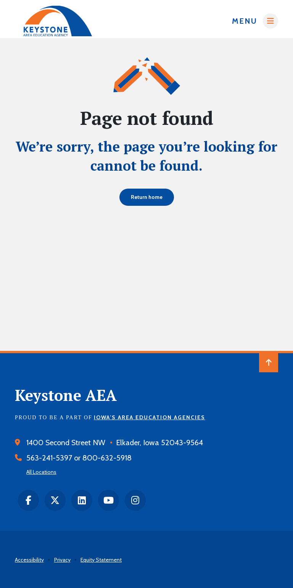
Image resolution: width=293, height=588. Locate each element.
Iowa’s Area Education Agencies (149, 417)
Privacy (62, 559)
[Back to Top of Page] (268, 362)
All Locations (41, 471)
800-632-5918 (107, 457)
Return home (147, 197)
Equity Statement (101, 559)
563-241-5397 (49, 457)
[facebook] (28, 500)
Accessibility (29, 559)
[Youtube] (108, 500)
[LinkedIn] (81, 500)
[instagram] (135, 500)
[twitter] (55, 500)
